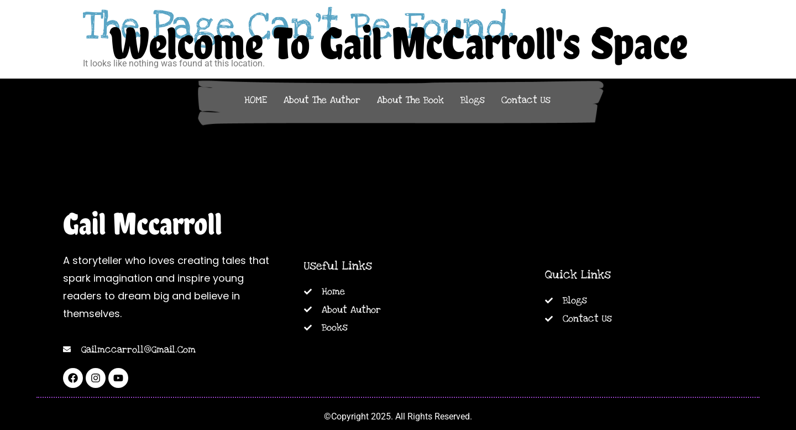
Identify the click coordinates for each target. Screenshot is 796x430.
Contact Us (526, 100)
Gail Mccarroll (142, 223)
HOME (255, 100)
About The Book (410, 100)
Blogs (472, 100)
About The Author (322, 100)
